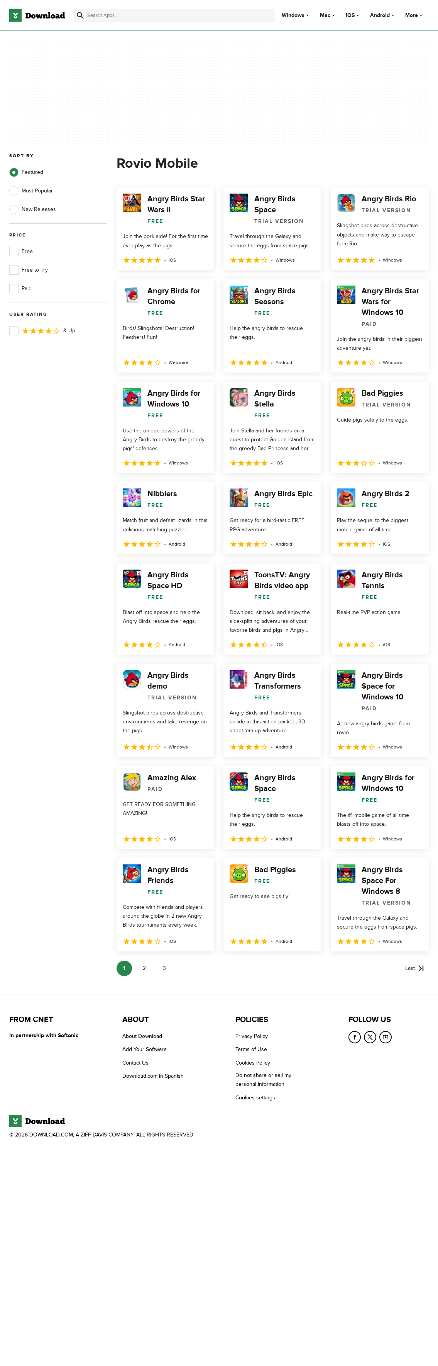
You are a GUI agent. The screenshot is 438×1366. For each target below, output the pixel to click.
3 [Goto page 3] (164, 968)
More (414, 15)
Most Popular (31, 191)
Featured (26, 172)
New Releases (32, 209)
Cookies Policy (252, 1063)
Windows (293, 15)
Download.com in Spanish (153, 1076)
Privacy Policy (251, 1036)
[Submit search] (80, 15)
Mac (325, 15)
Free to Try (28, 270)
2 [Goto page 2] (144, 968)
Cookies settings (255, 1097)
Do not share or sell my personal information (263, 1079)
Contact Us (135, 1063)
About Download (142, 1036)
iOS (350, 15)
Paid (20, 288)
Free (21, 251)
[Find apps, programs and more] (174, 15)
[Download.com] (37, 15)
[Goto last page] (415, 968)
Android (380, 15)
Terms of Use (251, 1049)
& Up (42, 330)
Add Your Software (144, 1049)
